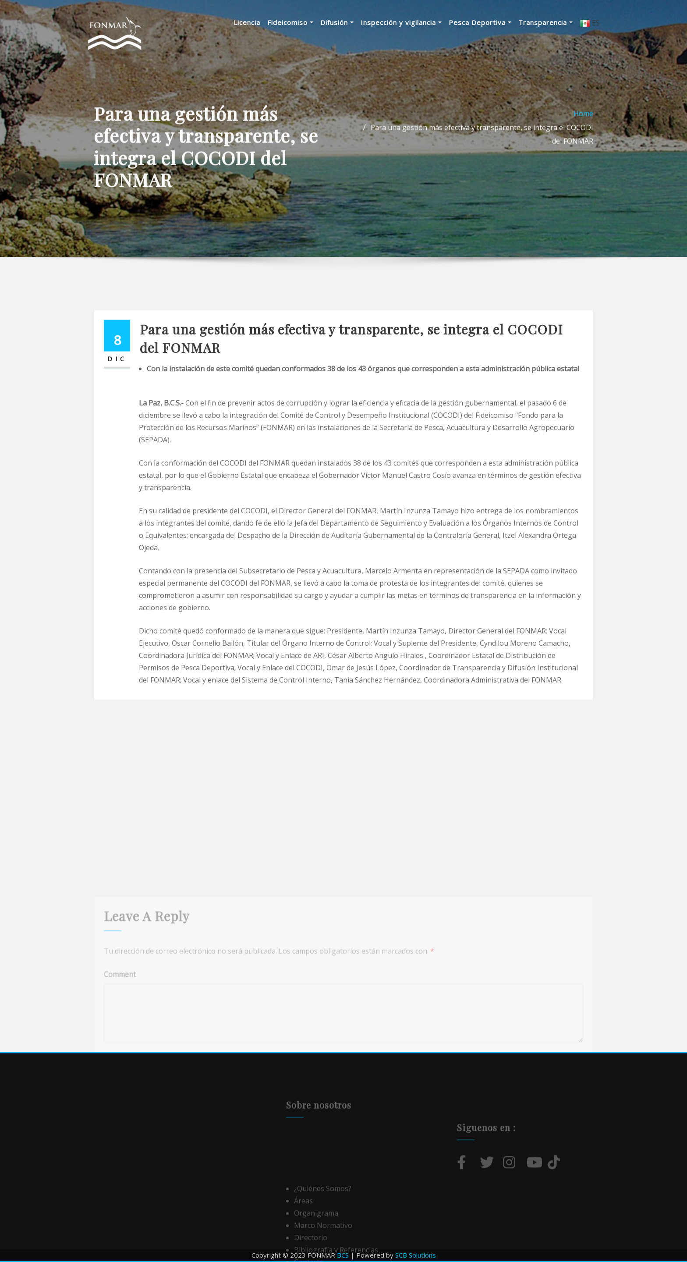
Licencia (247, 22)
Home (583, 133)
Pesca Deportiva (480, 22)
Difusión (337, 22)
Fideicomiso (290, 22)
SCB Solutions (415, 1255)
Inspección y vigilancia (401, 22)
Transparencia (545, 22)
